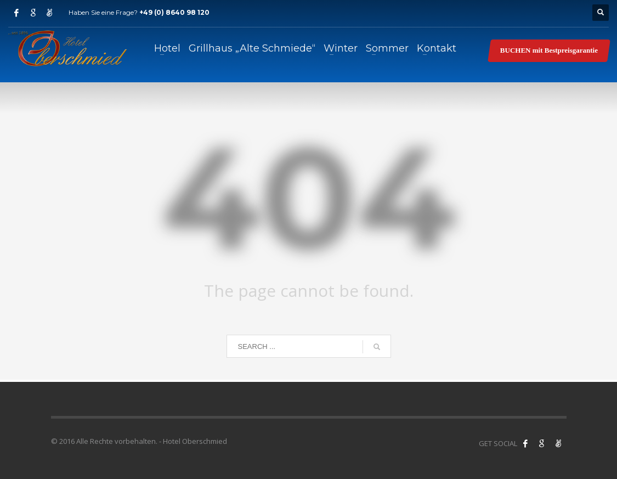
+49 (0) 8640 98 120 (174, 12)
